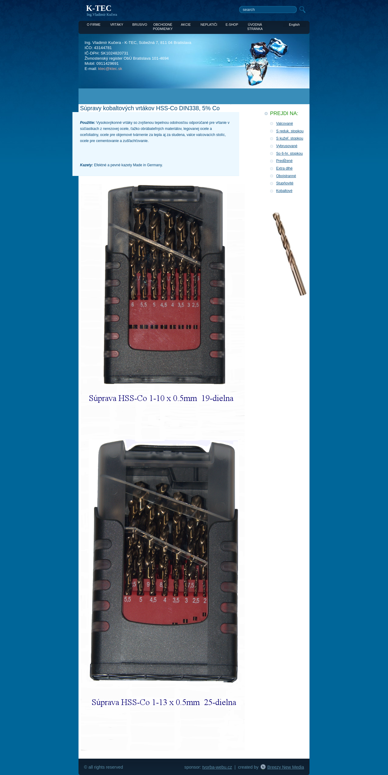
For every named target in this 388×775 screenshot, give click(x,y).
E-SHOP (232, 24)
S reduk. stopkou (289, 131)
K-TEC (99, 8)
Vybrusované (286, 146)
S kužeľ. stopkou (289, 138)
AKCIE (186, 24)
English (294, 24)
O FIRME (93, 24)
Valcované (284, 123)
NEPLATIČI (208, 24)
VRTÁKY (116, 24)
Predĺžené (284, 161)
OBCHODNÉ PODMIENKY (162, 25)
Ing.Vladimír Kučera (102, 14)
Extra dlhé (284, 168)
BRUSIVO (139, 24)
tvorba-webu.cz (217, 767)
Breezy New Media (285, 767)
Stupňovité (284, 183)
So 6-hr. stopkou (289, 153)
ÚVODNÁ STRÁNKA (255, 25)
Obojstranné (286, 176)
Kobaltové (284, 191)
